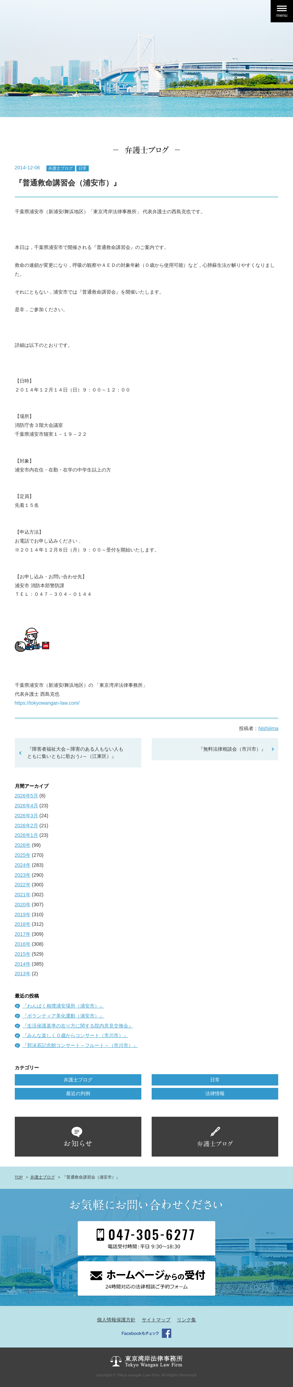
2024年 (23, 865)
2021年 (23, 894)
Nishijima (268, 728)
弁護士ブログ (60, 168)
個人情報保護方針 (116, 1319)
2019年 (23, 914)
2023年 (23, 875)
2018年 (23, 924)
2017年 (23, 934)
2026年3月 (26, 815)
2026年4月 (26, 805)
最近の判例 (78, 1093)
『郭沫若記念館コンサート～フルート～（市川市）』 (80, 1045)
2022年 (23, 884)
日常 (82, 168)
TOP (19, 1177)
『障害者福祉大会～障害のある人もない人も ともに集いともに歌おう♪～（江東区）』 (75, 752)
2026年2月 (26, 825)
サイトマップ (156, 1319)
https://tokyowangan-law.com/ (47, 703)
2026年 (23, 845)
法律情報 (215, 1093)
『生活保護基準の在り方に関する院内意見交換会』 (77, 1025)
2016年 (23, 944)
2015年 (23, 954)
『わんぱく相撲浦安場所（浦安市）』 (63, 1006)
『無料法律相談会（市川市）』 (232, 749)
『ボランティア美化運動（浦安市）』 (63, 1016)
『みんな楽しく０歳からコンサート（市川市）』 (75, 1035)
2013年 (23, 973)
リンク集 (186, 1319)
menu (281, 15)
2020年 (23, 904)
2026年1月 (26, 835)
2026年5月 (26, 795)
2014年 (23, 964)
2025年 (23, 855)
